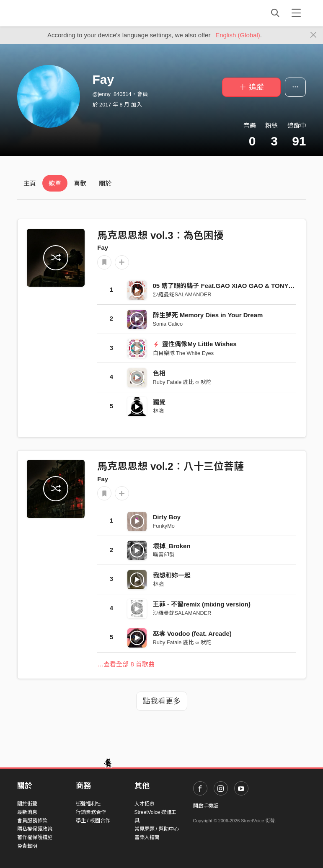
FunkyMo (164, 526)
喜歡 (80, 183)
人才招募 (144, 804)
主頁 (29, 183)
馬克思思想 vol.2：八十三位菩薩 (170, 466)
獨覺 (159, 402)
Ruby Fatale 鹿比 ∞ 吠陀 (182, 382)
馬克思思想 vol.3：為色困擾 (160, 235)
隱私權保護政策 (34, 829)
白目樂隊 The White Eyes (183, 353)
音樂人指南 (147, 837)
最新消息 (27, 812)
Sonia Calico (168, 324)
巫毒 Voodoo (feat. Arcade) (192, 633)
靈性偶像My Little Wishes (195, 343)
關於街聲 (27, 804)
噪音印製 (164, 555)
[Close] (313, 35)
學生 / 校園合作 (93, 821)
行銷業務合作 (91, 812)
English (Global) (237, 35)
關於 (105, 183)
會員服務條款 (32, 821)
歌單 (55, 183)
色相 (159, 373)
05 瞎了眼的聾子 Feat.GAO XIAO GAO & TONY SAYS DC (235, 285)
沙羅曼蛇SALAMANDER (182, 294)
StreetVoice (51, 13)
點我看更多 (162, 701)
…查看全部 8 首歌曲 (126, 664)
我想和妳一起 (172, 575)
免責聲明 (27, 846)
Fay (102, 247)
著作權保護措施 (34, 837)
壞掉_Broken (172, 545)
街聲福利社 (88, 804)
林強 (158, 411)
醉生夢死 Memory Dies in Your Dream (208, 315)
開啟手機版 (205, 806)
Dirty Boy (167, 517)
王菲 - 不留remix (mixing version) (202, 604)
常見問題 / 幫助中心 (156, 829)
